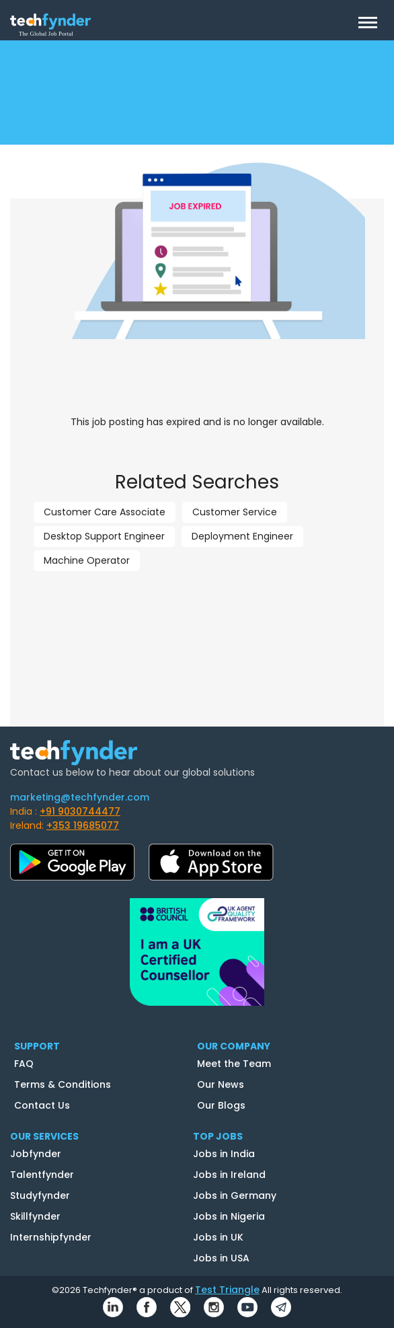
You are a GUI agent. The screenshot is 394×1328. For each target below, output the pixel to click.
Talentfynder (42, 1174)
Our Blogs (221, 1105)
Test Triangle (227, 1289)
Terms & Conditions (62, 1084)
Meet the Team (234, 1063)
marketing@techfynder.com (79, 797)
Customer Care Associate (104, 512)
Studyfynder (40, 1195)
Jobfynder (35, 1153)
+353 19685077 (82, 825)
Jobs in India (224, 1153)
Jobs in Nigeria (229, 1216)
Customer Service (234, 512)
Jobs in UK (218, 1237)
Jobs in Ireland (229, 1174)
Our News (220, 1084)
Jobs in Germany (234, 1195)
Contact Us (42, 1105)
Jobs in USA (221, 1258)
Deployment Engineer (242, 536)
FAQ (24, 1063)
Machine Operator (87, 560)
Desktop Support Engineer (104, 536)
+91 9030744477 (80, 811)
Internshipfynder (50, 1237)
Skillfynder (35, 1216)
